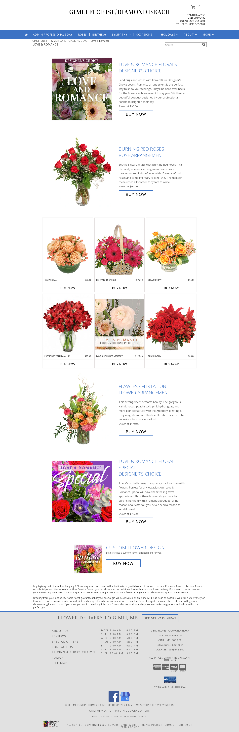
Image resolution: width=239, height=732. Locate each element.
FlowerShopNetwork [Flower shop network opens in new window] (122, 724)
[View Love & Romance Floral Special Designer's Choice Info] (84, 491)
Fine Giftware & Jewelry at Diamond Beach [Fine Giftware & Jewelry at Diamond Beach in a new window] (119, 716)
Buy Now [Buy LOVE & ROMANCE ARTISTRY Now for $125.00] (119, 364)
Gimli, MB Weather (101, 710)
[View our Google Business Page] (125, 700)
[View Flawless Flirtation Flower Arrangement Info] (84, 409)
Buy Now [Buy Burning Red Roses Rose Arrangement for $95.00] (136, 194)
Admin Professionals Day (52, 34)
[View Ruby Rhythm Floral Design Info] (171, 324)
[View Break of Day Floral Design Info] (171, 248)
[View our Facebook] (114, 700)
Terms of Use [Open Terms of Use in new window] (130, 726)
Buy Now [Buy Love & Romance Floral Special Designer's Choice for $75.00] (136, 521)
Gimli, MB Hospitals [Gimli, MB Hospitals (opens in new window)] (112, 704)
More (208, 34)
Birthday (99, 34)
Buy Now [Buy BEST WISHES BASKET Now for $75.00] (119, 288)
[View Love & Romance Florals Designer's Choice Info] (84, 89)
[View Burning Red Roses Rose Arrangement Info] (84, 171)
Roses (82, 34)
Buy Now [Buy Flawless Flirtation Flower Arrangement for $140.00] (136, 431)
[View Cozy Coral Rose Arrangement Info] (68, 248)
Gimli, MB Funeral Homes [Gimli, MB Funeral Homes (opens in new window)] (81, 704)
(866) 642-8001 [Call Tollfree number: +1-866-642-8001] (177, 649)
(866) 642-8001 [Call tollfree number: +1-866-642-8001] (197, 24)
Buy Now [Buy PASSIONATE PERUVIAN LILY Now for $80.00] (67, 364)
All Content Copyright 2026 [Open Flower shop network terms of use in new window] (86, 724)
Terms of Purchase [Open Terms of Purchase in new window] (176, 724)
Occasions (146, 34)
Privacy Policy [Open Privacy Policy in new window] (150, 724)
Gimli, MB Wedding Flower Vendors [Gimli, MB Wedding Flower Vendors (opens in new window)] (151, 704)
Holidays (170, 34)
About (191, 34)
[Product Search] (182, 45)
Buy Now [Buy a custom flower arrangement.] (123, 563)
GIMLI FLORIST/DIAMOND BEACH (119, 12)
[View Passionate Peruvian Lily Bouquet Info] (68, 324)
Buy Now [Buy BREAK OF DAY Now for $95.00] (171, 288)
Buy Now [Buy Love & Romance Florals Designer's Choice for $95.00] (136, 114)
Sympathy (121, 34)
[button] (196, 7)
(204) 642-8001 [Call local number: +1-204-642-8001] (197, 20)
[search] (203, 45)
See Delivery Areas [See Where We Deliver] (160, 618)
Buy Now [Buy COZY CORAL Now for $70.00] (67, 288)
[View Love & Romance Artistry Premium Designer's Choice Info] (119, 324)
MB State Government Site (132, 710)
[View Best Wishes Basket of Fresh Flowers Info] (119, 248)
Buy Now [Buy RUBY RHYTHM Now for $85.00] (171, 364)
